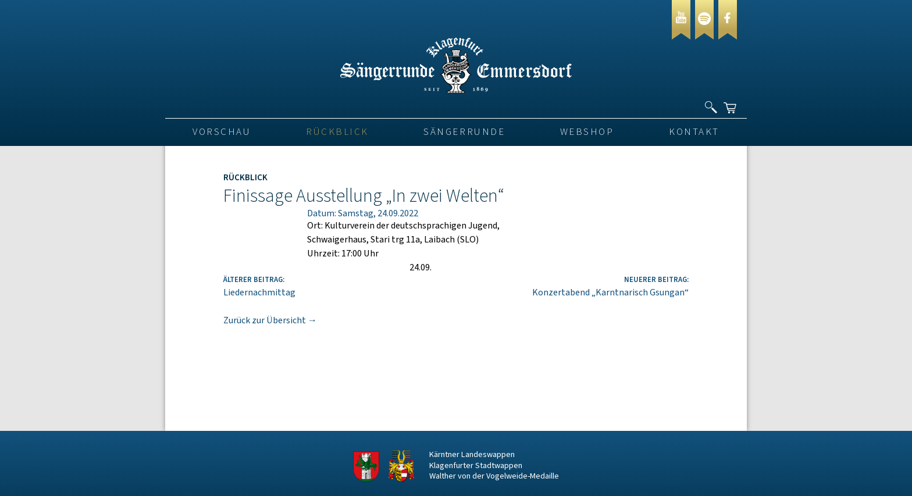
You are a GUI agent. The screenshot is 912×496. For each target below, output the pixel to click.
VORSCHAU (222, 132)
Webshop (587, 132)
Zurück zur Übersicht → (270, 320)
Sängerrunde (464, 132)
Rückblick (337, 132)
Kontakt (694, 132)
